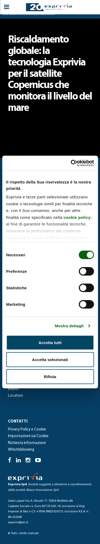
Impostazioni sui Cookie (28, 436)
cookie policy (77, 217)
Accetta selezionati (50, 359)
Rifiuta (50, 376)
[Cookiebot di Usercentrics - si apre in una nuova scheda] (71, 163)
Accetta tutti (50, 342)
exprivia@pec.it (18, 522)
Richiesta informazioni (27, 443)
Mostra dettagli (69, 326)
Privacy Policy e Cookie (27, 430)
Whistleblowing (21, 450)
